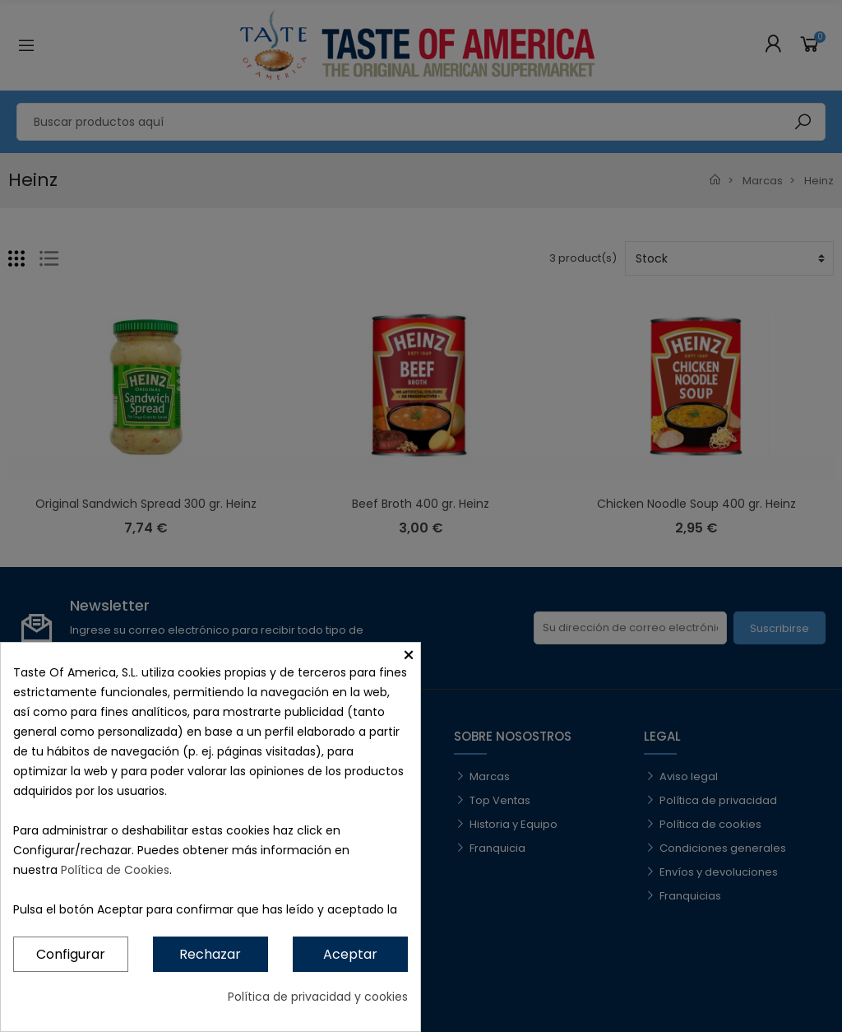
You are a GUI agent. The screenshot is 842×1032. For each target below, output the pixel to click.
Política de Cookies (115, 870)
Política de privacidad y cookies (318, 996)
